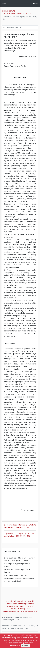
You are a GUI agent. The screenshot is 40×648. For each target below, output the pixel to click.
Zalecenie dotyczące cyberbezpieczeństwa (20, 611)
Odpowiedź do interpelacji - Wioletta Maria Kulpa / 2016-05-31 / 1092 (19, 534)
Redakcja (20, 601)
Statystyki (29, 601)
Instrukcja (11, 601)
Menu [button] (5, 3)
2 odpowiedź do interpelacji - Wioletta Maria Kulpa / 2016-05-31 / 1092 (20, 526)
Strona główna (8, 11)
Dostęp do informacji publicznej (20, 606)
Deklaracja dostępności (20, 609)
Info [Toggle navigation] (35, 3)
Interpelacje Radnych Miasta (17, 13)
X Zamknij (25, 646)
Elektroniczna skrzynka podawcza (20, 604)
